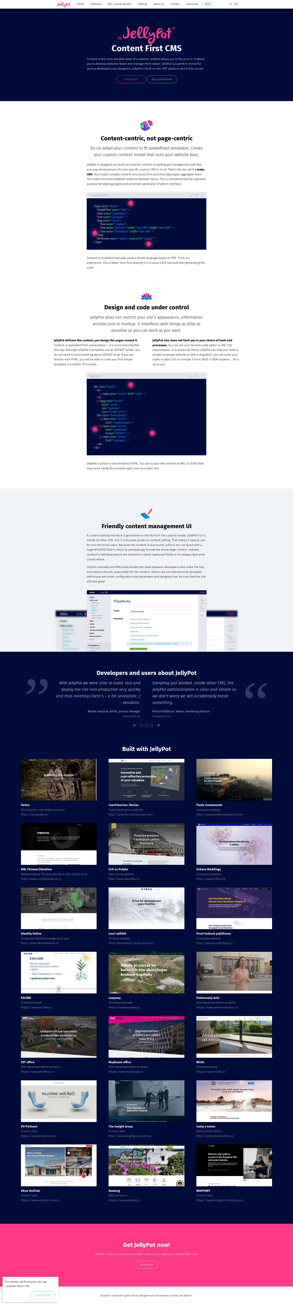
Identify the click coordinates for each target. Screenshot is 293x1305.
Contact (175, 4)
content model (176, 535)
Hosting (142, 4)
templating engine (110, 183)
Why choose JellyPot (119, 4)
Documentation (162, 79)
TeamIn (188, 1296)
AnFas (175, 1296)
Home (80, 4)
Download (192, 4)
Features (96, 4)
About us (159, 4)
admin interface (170, 183)
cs (230, 4)
